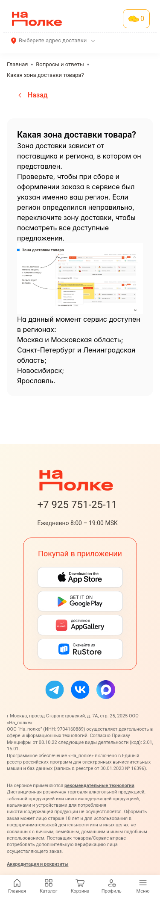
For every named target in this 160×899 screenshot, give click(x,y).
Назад (32, 95)
